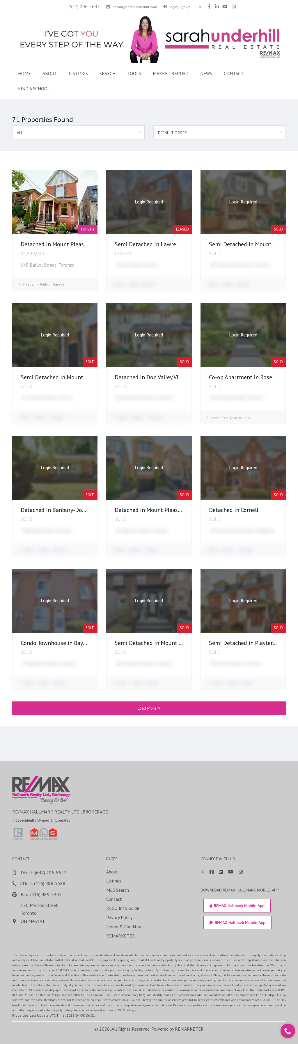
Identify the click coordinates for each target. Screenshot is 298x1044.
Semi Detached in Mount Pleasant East (70, 377)
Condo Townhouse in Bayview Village (67, 643)
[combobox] (78, 132)
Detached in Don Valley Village (153, 377)
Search (108, 73)
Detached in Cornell (233, 510)
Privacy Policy (283, 917)
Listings (78, 73)
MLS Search (281, 890)
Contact (234, 73)
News (206, 73)
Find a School (34, 88)
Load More (149, 708)
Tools (134, 73)
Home (24, 73)
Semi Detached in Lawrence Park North (164, 244)
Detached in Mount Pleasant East (63, 244)
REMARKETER (189, 1029)
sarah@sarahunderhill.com (131, 7)
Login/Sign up (176, 7)
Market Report (171, 73)
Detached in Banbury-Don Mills (60, 510)
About (49, 73)
